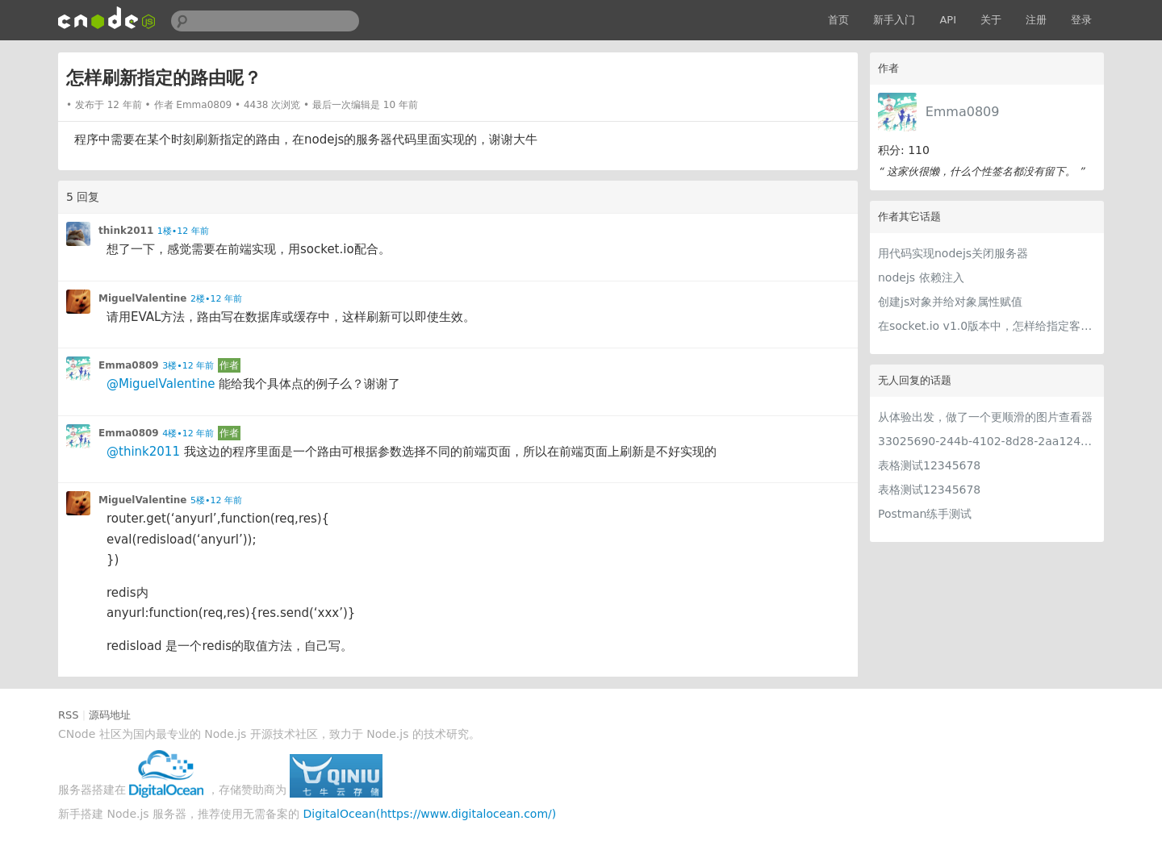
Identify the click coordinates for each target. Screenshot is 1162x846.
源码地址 (110, 715)
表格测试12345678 (929, 465)
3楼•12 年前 (188, 365)
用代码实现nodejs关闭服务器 (953, 253)
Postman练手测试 (925, 513)
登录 (1081, 20)
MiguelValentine (142, 298)
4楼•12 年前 (188, 433)
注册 (1036, 20)
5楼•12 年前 (216, 500)
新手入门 (894, 20)
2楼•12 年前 (216, 299)
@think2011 (143, 451)
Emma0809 (963, 111)
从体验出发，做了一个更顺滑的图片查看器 (985, 416)
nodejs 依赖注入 (921, 277)
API (947, 20)
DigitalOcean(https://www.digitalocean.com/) (430, 813)
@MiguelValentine (161, 384)
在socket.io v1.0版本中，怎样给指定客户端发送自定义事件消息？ (987, 325)
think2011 (125, 230)
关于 (990, 20)
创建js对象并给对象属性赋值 (950, 301)
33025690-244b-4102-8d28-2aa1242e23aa (987, 441)
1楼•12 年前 (183, 231)
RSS (68, 715)
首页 (838, 20)
